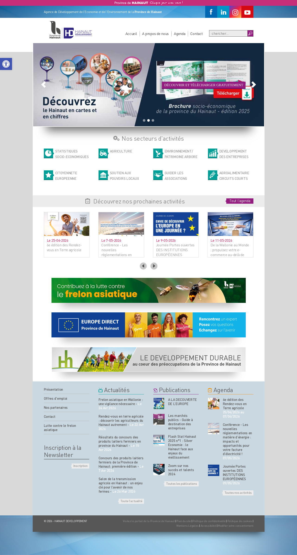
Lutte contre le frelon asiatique (60, 427)
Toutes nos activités (238, 492)
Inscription (80, 465)
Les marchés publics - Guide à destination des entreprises (180, 421)
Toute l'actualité (131, 501)
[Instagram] (235, 12)
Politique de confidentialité (209, 521)
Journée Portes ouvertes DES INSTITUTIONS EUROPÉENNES (234, 472)
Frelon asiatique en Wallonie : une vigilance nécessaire (121, 401)
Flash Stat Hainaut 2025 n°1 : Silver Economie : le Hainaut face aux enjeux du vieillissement (182, 447)
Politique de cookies (239, 521)
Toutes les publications (181, 483)
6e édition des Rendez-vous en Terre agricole (235, 403)
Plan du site (183, 521)
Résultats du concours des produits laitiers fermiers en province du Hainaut (120, 441)
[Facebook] (211, 12)
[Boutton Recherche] (250, 33)
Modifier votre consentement (235, 525)
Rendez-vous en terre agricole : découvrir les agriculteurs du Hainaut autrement (121, 420)
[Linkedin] (223, 12)
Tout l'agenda (239, 200)
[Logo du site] (70, 30)
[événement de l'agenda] (213, 403)
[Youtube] (247, 12)
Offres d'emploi (55, 398)
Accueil (131, 33)
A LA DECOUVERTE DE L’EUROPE (182, 401)
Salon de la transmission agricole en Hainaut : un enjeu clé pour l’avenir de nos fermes (121, 485)
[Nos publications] (159, 403)
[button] (6, 64)
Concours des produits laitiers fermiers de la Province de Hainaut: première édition (121, 462)
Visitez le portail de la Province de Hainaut (149, 521)
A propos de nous (155, 33)
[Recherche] (228, 33)
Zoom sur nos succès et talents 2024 (181, 469)
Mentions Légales (187, 525)
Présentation (53, 389)
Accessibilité (208, 525)
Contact (196, 33)
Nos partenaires (56, 407)
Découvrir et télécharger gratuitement (203, 85)
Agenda (179, 33)
